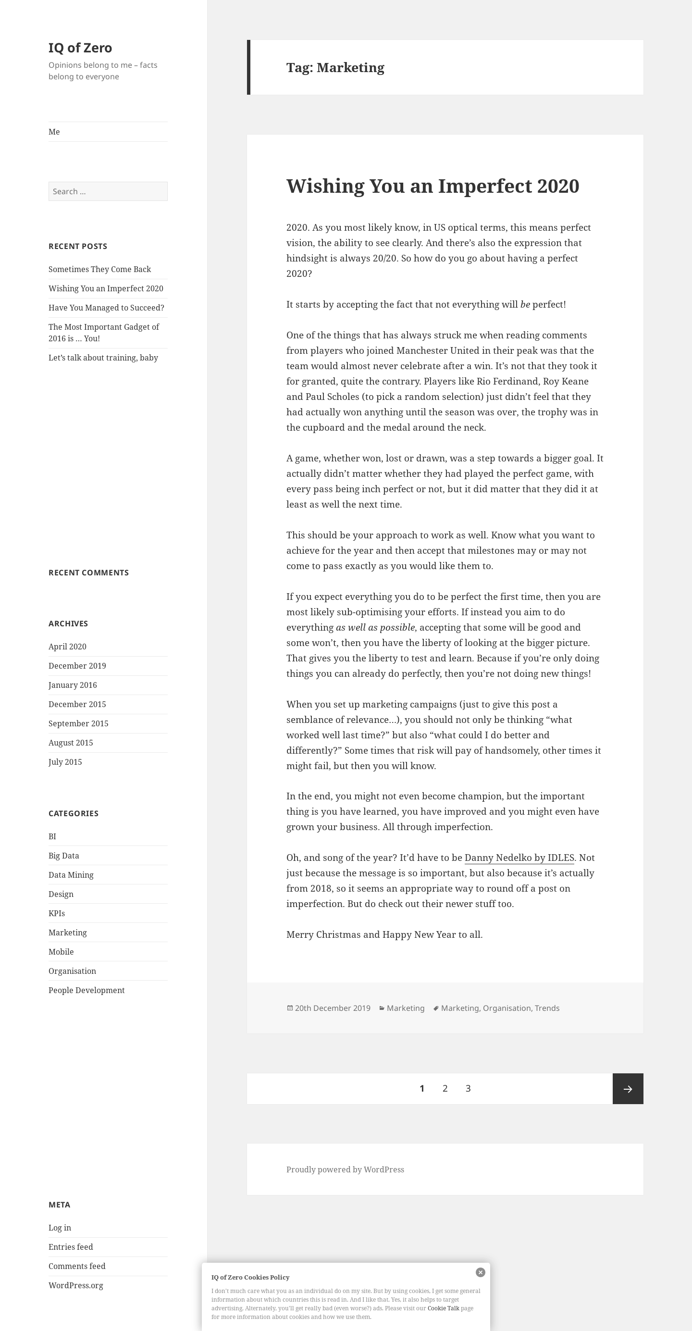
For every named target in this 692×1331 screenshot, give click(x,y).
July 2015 (65, 762)
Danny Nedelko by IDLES (519, 857)
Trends (547, 1008)
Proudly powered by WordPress (345, 1169)
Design (61, 894)
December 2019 (77, 665)
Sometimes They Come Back (100, 269)
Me (54, 131)
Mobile (61, 951)
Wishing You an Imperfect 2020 (106, 288)
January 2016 (73, 685)
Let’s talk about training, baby (103, 357)
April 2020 (67, 646)
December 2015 (77, 704)
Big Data (64, 855)
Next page (628, 1088)
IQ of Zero (80, 47)
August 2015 (71, 742)
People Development (87, 990)
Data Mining (71, 875)
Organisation (72, 971)
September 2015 (79, 723)
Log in (60, 1227)
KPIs (57, 913)
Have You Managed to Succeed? (106, 307)
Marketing (68, 932)
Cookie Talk (443, 1308)
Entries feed (71, 1247)
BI (52, 836)
